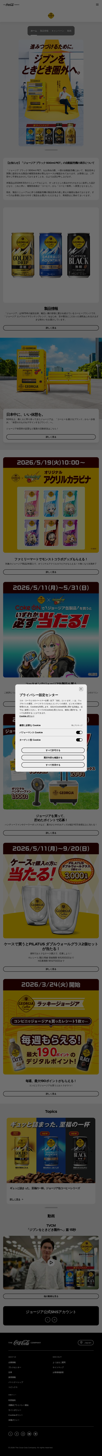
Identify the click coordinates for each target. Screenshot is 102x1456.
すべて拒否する (53, 765)
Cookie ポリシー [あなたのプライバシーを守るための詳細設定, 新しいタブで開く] (26, 716)
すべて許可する (53, 750)
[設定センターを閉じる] (81, 689)
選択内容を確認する (53, 757)
